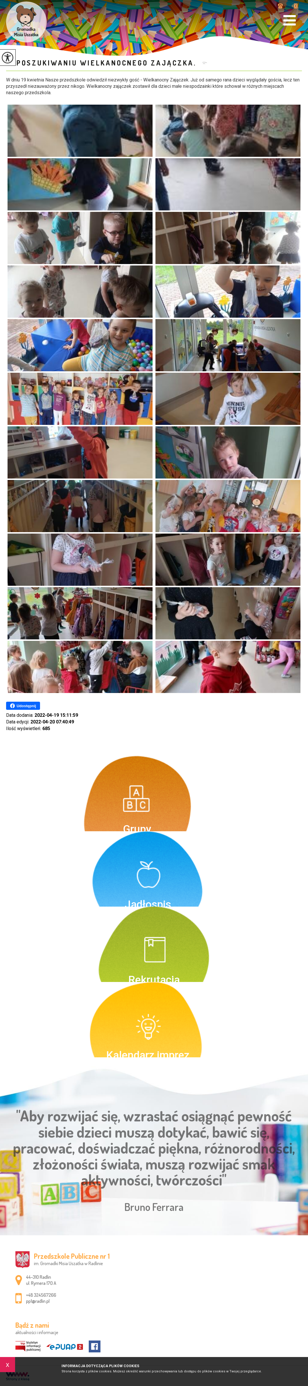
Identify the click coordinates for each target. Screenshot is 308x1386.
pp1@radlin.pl (294, 5)
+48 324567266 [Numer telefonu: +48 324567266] (41, 1295)
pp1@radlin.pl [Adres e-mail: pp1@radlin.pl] (38, 1301)
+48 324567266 (280, 5)
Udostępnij (23, 705)
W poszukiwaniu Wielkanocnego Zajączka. (102, 62)
